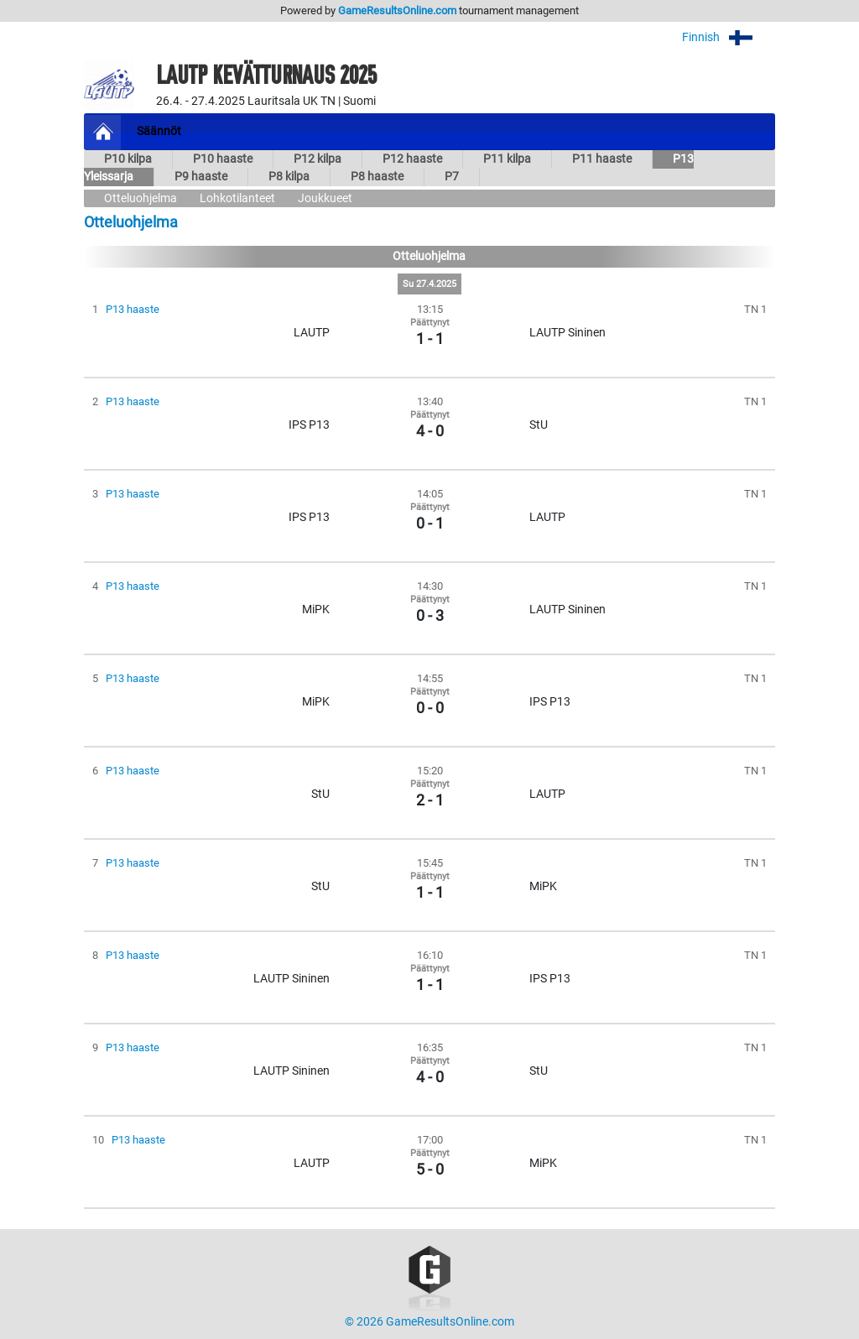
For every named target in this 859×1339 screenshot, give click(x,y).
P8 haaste (377, 176)
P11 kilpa (507, 159)
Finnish (728, 37)
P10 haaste (222, 159)
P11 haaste (602, 159)
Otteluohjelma (140, 198)
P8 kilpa (289, 176)
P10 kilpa (128, 159)
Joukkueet (325, 198)
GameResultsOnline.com (397, 10)
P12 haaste (412, 159)
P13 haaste (132, 309)
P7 (452, 176)
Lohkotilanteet (237, 198)
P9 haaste (200, 176)
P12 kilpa (317, 159)
